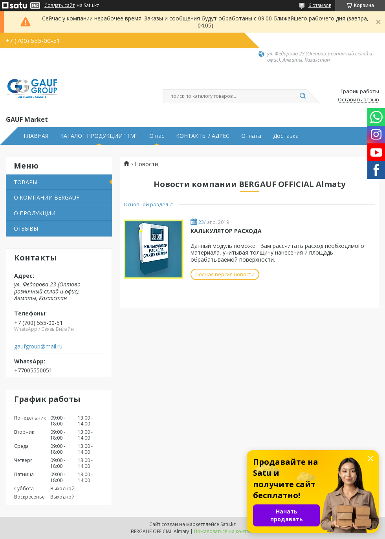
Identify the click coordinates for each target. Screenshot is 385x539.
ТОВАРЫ (25, 182)
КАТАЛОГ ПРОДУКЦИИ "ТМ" (99, 136)
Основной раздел (146, 204)
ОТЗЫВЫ (26, 228)
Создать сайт (59, 5)
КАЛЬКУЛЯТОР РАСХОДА (226, 231)
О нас (156, 136)
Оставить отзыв (358, 100)
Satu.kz (228, 524)
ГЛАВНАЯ (36, 136)
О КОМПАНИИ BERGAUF (46, 197)
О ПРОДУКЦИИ (34, 213)
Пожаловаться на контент (224, 531)
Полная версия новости (225, 274)
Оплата (251, 136)
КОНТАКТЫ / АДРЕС (202, 136)
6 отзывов (319, 5)
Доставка (286, 136)
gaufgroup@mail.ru (38, 346)
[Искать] (302, 96)
